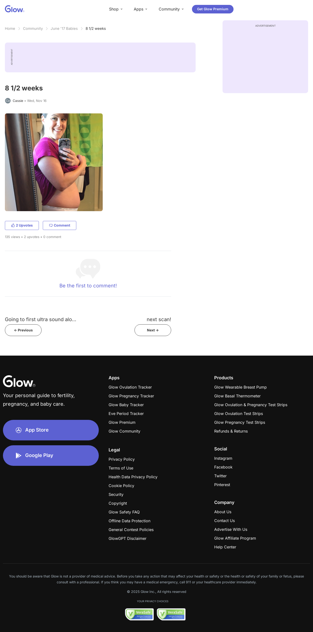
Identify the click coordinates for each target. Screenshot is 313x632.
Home (10, 28)
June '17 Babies (64, 28)
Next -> (153, 330)
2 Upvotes (22, 225)
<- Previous (23, 330)
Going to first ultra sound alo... (40, 319)
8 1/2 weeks (96, 28)
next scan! (159, 319)
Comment (59, 225)
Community (33, 28)
